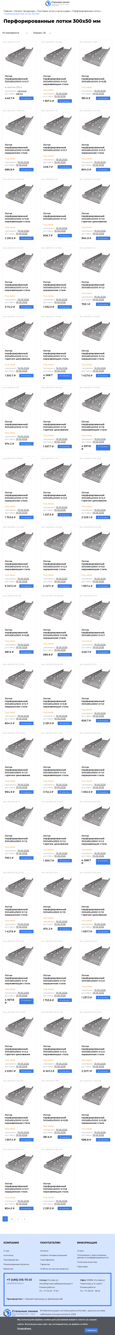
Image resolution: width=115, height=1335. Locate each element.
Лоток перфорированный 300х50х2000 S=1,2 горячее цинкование (17, 354)
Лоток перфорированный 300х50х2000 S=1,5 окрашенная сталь (16, 496)
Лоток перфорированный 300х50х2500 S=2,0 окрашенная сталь (93, 1050)
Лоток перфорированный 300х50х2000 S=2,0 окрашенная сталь (55, 565)
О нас (6, 1251)
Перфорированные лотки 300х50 (22, 13)
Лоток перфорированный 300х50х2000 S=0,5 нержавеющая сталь (56, 80)
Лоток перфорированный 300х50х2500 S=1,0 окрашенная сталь (92, 771)
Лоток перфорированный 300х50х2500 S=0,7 (93, 632)
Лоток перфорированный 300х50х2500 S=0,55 (17, 632)
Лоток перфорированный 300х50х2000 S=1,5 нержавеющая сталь (94, 425)
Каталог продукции (24, 11)
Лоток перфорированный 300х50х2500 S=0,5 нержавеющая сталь (94, 565)
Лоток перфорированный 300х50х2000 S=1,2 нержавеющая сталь (56, 354)
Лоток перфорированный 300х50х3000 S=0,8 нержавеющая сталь (56, 1187)
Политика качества (87, 1262)
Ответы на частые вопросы (54, 1269)
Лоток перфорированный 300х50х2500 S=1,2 (16, 838)
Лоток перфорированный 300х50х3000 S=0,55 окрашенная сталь (93, 1118)
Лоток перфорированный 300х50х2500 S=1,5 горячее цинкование (94, 910)
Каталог (44, 1251)
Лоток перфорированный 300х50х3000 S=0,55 (55, 1117)
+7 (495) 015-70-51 (19, 1279)
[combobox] (15, 32)
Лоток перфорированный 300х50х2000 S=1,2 (93, 285)
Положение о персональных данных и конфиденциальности (93, 1256)
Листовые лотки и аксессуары (53, 11)
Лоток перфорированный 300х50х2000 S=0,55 (93, 79)
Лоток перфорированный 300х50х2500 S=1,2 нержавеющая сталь (94, 839)
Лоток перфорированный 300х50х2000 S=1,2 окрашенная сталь (93, 354)
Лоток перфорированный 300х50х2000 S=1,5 (16, 424)
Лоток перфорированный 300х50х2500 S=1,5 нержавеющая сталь (17, 979)
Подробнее (24, 1328)
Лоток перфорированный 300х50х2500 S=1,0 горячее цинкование (17, 771)
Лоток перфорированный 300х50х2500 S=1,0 (92, 701)
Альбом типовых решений (53, 1255)
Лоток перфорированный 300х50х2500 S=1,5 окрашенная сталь (54, 979)
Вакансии (8, 1269)
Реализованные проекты (16, 1264)
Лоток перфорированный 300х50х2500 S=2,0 (93, 978)
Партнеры (82, 1266)
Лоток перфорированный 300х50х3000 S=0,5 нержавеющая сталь (17, 1118)
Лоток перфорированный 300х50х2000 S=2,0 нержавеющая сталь (17, 565)
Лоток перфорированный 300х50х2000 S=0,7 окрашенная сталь (93, 148)
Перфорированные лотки (86, 11)
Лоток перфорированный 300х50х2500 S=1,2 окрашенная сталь (16, 910)
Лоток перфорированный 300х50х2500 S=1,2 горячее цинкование (55, 839)
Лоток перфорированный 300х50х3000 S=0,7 (17, 79)
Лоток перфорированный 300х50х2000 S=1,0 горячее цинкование (94, 217)
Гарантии (45, 1264)
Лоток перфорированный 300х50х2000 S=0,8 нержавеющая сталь (17, 217)
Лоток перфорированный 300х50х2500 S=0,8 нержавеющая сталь (56, 702)
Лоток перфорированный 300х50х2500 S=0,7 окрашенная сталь (16, 702)
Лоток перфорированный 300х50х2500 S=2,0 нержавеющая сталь (56, 1050)
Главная (8, 11)
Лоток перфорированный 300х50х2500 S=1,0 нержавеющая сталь (56, 771)
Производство (11, 1260)
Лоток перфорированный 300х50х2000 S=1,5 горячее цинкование (55, 425)
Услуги (80, 1251)
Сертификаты (47, 1260)
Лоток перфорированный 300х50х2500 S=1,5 (54, 909)
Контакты (8, 1255)
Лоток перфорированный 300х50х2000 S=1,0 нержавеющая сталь (17, 286)
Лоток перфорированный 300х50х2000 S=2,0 (55, 495)
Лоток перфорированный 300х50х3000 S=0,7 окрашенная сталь (17, 1187)
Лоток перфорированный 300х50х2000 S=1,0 (54, 216)
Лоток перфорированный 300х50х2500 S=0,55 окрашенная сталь (55, 633)
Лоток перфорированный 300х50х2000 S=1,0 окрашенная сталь (54, 286)
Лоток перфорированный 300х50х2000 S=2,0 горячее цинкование (94, 496)
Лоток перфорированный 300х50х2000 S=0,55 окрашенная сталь (17, 148)
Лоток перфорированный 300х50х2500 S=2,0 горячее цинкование (17, 1050)
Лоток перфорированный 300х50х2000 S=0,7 (55, 147)
